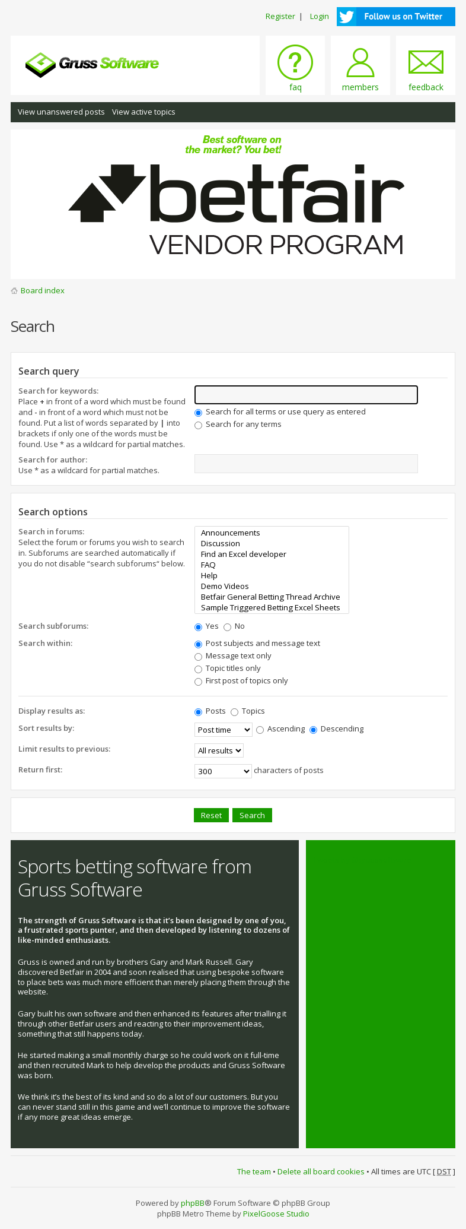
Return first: (40, 769)
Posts (210, 710)
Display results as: (51, 710)
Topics (248, 710)
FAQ (272, 564)
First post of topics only (241, 680)
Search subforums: (53, 625)
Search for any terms (238, 424)
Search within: (45, 643)
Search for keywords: (58, 390)
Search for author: (52, 459)
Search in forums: (51, 531)
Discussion (272, 543)
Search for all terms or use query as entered (280, 411)
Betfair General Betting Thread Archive (272, 596)
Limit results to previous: (64, 748)
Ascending (280, 728)
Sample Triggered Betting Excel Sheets (272, 607)
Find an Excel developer (272, 554)
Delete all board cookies (321, 1171)
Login (319, 16)
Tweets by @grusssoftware (362, 859)
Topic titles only (227, 668)
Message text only (233, 655)
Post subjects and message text (257, 643)
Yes (206, 625)
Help (272, 575)
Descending (336, 728)
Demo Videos (272, 586)
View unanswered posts (61, 111)
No (234, 625)
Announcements (272, 532)
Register (280, 16)
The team (254, 1171)
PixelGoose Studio (276, 1213)
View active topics (143, 111)
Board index (43, 290)
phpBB (193, 1203)
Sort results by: (46, 728)
